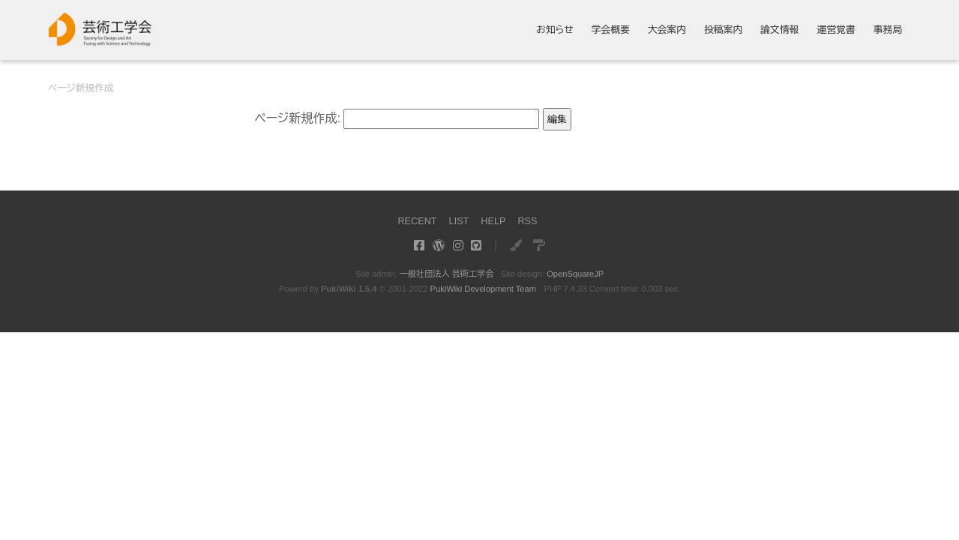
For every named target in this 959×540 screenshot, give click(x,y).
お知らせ (555, 30)
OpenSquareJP (575, 273)
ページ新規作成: (297, 118)
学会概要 (611, 30)
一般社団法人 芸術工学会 (446, 273)
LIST (458, 220)
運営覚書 (836, 30)
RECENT (417, 220)
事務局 (888, 30)
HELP (493, 220)
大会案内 (667, 30)
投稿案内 (723, 30)
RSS (528, 220)
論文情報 (779, 30)
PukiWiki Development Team (483, 288)
